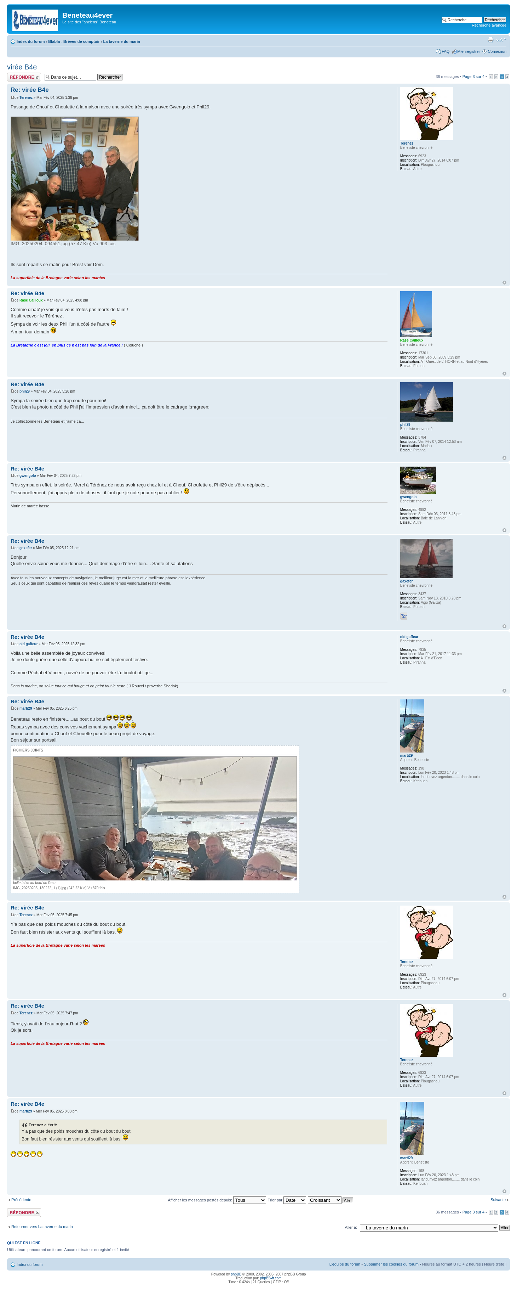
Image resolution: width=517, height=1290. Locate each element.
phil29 (24, 391)
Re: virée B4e (30, 89)
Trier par (287, 1200)
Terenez (26, 98)
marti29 (25, 708)
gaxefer (25, 548)
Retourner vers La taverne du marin (42, 1226)
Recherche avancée (489, 25)
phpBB (236, 1274)
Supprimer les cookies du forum (391, 1264)
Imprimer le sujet (490, 40)
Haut (504, 283)
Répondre (24, 77)
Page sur (473, 76)
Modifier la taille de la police (501, 40)
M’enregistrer (468, 51)
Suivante (498, 1200)
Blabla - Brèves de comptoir (74, 41)
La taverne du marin (121, 41)
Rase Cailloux (31, 300)
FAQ (445, 51)
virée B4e (22, 67)
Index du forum (31, 41)
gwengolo (27, 476)
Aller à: (351, 1227)
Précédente (21, 1200)
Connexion (497, 51)
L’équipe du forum (344, 1264)
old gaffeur (28, 644)
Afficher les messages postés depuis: (217, 1200)
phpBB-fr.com (271, 1278)
